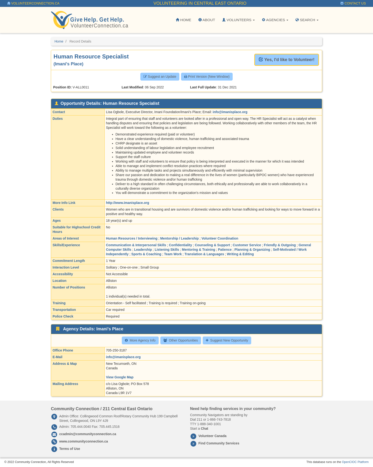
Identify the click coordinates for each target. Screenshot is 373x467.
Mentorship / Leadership (179, 238)
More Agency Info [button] (140, 340)
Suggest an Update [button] (159, 76)
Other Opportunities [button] (180, 340)
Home (183, 20)
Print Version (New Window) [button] (207, 76)
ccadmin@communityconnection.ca (87, 434)
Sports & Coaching (146, 254)
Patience (225, 249)
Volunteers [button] (238, 20)
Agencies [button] (275, 20)
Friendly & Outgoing (280, 245)
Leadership (143, 249)
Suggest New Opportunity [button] (227, 340)
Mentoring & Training (198, 249)
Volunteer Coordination (219, 238)
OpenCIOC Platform (355, 462)
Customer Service (247, 245)
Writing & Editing (240, 254)
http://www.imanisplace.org (127, 203)
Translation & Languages (204, 254)
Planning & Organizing (252, 249)
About (206, 20)
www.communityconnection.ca (83, 441)
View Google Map (120, 377)
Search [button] (307, 20)
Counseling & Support (212, 245)
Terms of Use (69, 449)
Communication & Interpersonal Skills (136, 245)
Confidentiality (180, 245)
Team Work (173, 254)
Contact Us (353, 3)
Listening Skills (167, 249)
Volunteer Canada (212, 436)
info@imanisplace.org (230, 112)
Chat (204, 428)
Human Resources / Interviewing (131, 238)
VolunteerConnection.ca (33, 3)
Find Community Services (218, 443)
